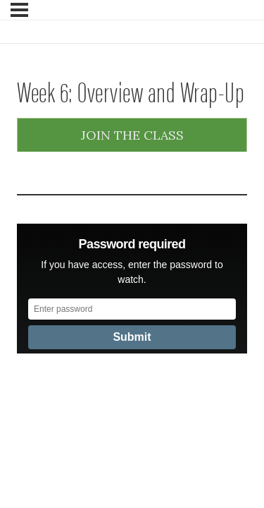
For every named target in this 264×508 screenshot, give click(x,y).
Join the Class (132, 135)
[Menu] (19, 10)
